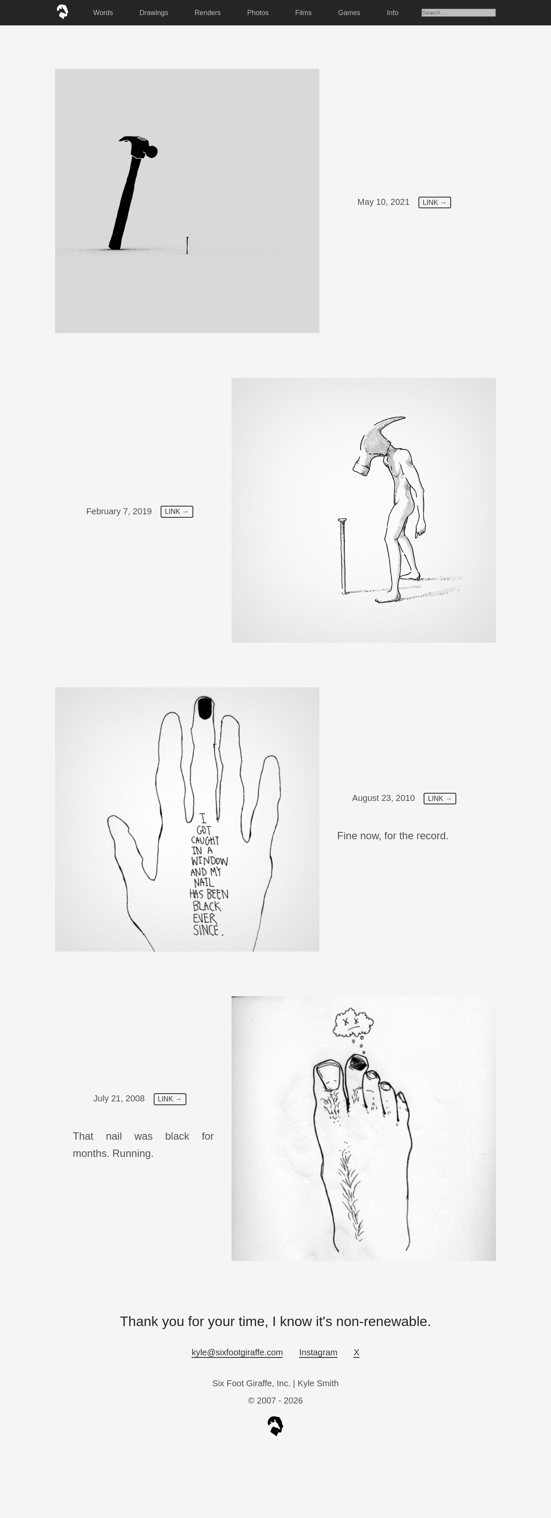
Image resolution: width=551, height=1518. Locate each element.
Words (103, 12)
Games (349, 12)
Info (393, 12)
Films (303, 12)
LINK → (435, 202)
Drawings (153, 12)
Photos (258, 12)
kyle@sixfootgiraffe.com (237, 1352)
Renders (207, 12)
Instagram (318, 1352)
